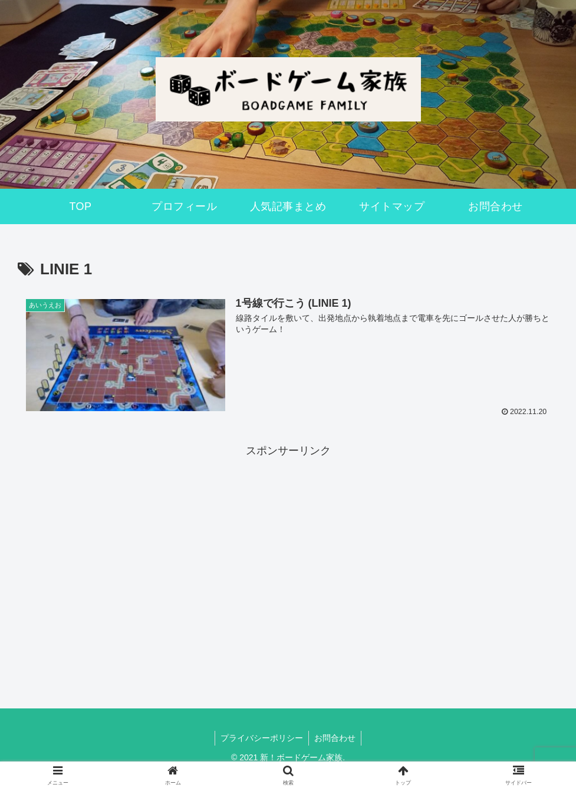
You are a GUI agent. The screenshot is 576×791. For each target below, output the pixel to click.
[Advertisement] (288, 543)
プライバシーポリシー (261, 738)
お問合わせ (335, 738)
